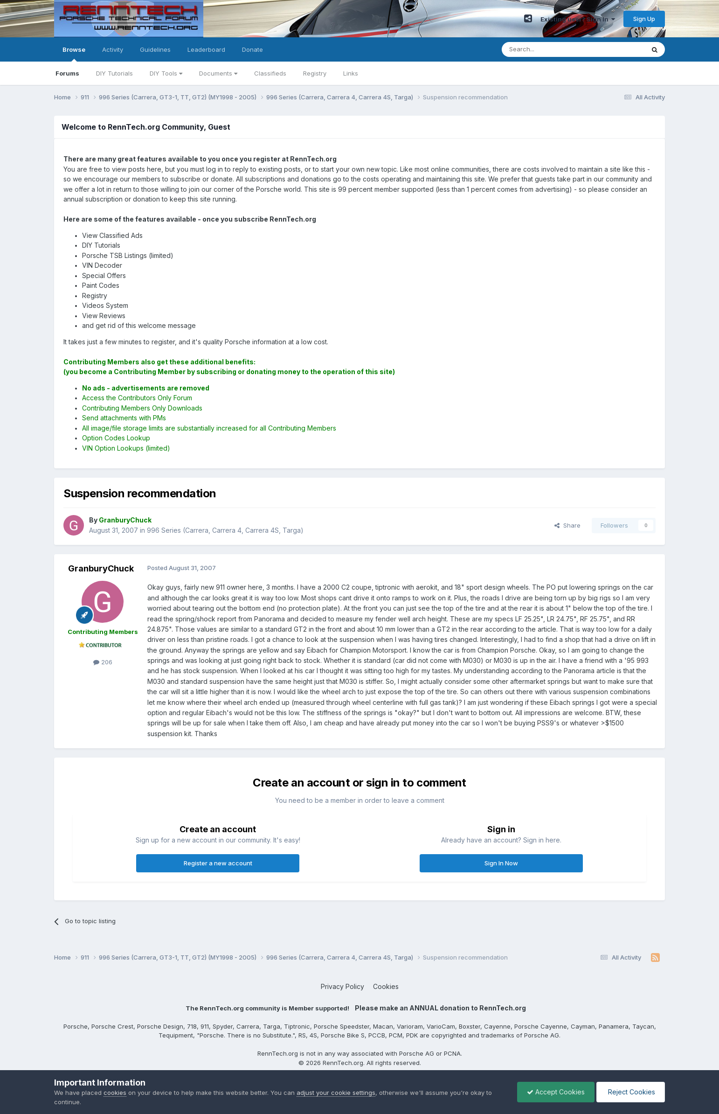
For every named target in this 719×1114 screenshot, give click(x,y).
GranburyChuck (101, 568)
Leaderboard (206, 49)
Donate (252, 49)
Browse (73, 54)
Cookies (386, 986)
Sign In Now (501, 863)
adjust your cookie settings (336, 1092)
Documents (218, 73)
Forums (67, 73)
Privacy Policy (342, 986)
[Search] (549, 49)
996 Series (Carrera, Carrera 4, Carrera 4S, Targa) (225, 530)
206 (102, 662)
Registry (314, 73)
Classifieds (270, 73)
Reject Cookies (630, 1092)
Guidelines (155, 49)
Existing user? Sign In (577, 19)
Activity (112, 49)
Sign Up (644, 18)
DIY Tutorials (114, 73)
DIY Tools (166, 73)
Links (350, 73)
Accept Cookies (556, 1092)
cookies (115, 1092)
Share (567, 525)
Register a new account (218, 863)
